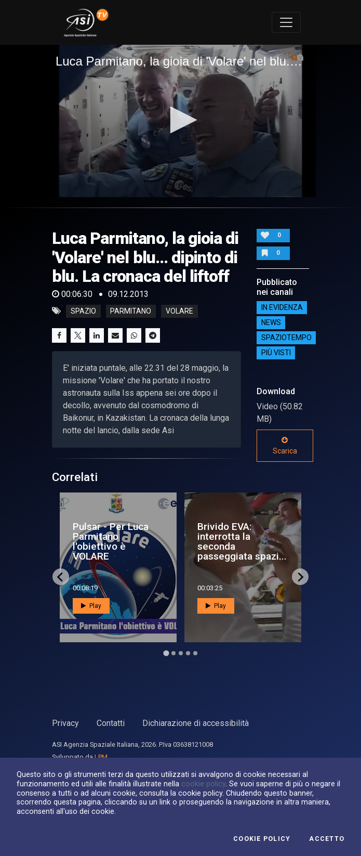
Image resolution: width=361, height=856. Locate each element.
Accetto (326, 839)
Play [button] (91, 605)
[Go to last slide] (60, 576)
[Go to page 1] (166, 653)
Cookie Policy (261, 839)
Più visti (276, 352)
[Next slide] (300, 576)
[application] (180, 121)
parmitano (130, 311)
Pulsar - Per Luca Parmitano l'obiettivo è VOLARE (111, 542)
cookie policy (203, 784)
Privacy (65, 723)
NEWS (271, 322)
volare (179, 311)
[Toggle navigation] (286, 22)
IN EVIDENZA (282, 307)
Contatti (111, 723)
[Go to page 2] (173, 653)
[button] (180, 120)
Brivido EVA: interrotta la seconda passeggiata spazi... (242, 542)
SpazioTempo (286, 337)
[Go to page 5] (195, 653)
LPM (101, 757)
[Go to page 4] (188, 653)
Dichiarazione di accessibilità (195, 723)
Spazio (83, 311)
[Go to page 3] (181, 653)
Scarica (285, 445)
